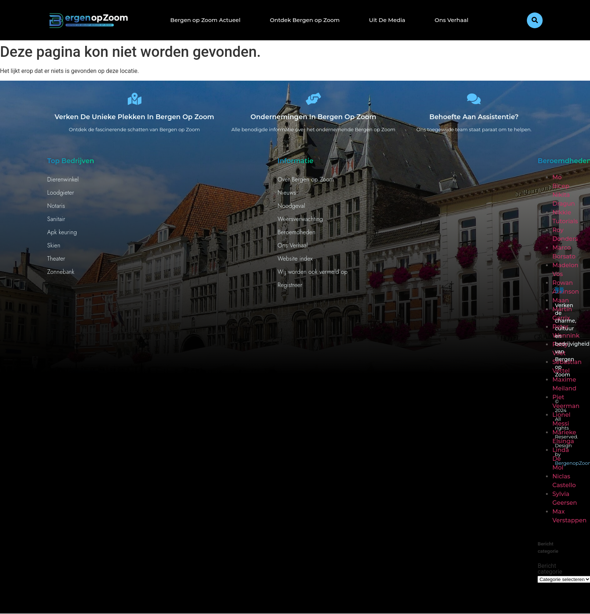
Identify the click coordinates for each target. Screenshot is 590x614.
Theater (56, 261)
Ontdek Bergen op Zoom (305, 19)
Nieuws (287, 195)
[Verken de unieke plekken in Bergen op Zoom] (134, 100)
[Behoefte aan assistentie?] (474, 100)
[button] (535, 20)
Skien (54, 248)
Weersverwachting (300, 221)
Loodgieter (60, 195)
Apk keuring (62, 235)
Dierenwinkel (63, 182)
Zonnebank (61, 274)
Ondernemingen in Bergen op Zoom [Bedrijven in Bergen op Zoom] (313, 119)
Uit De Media (387, 19)
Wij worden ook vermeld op (313, 274)
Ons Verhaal (451, 19)
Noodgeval (291, 208)
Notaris (56, 208)
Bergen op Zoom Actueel (205, 19)
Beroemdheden (296, 235)
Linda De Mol (560, 461)
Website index (295, 261)
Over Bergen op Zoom (306, 182)
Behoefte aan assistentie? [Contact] (473, 119)
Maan (560, 302)
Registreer (290, 287)
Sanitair (56, 221)
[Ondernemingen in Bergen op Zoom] (313, 100)
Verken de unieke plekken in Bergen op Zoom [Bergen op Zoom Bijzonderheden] (134, 119)
